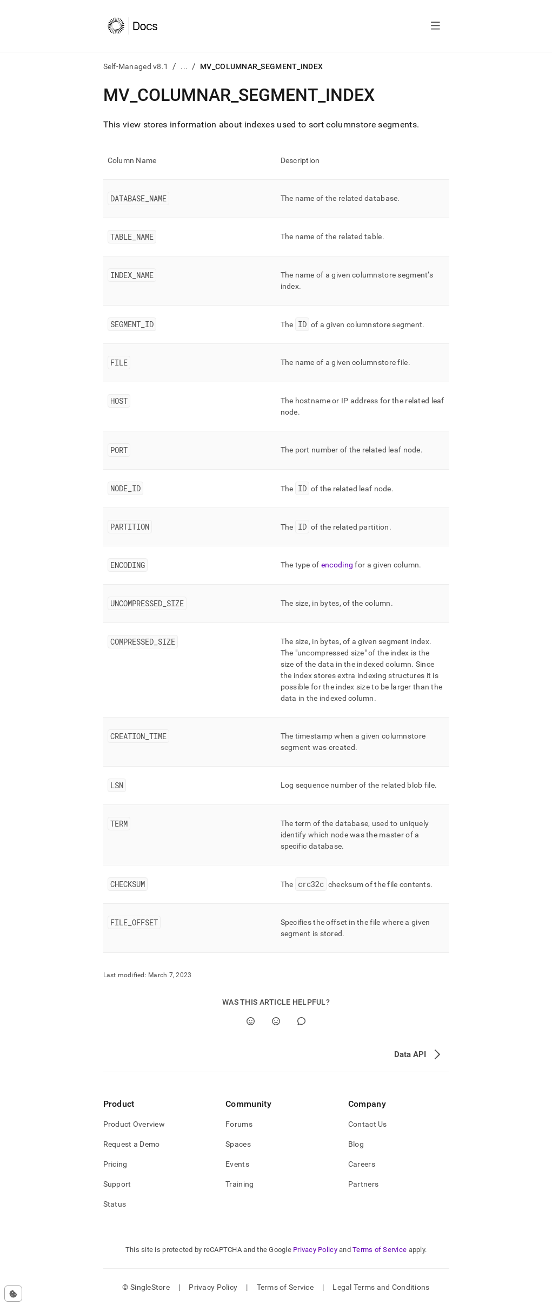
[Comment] (301, 1021)
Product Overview (134, 1124)
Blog (356, 1144)
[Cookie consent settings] (13, 1293)
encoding (337, 564)
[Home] (133, 26)
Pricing (115, 1164)
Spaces (238, 1144)
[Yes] (250, 1021)
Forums (238, 1124)
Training (239, 1184)
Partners (363, 1184)
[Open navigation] (435, 26)
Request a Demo (131, 1144)
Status (115, 1204)
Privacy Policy (315, 1250)
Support (117, 1184)
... (184, 66)
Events (237, 1164)
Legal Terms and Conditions (380, 1287)
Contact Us (367, 1124)
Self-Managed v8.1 (136, 66)
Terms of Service (380, 1250)
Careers (361, 1164)
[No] (276, 1021)
